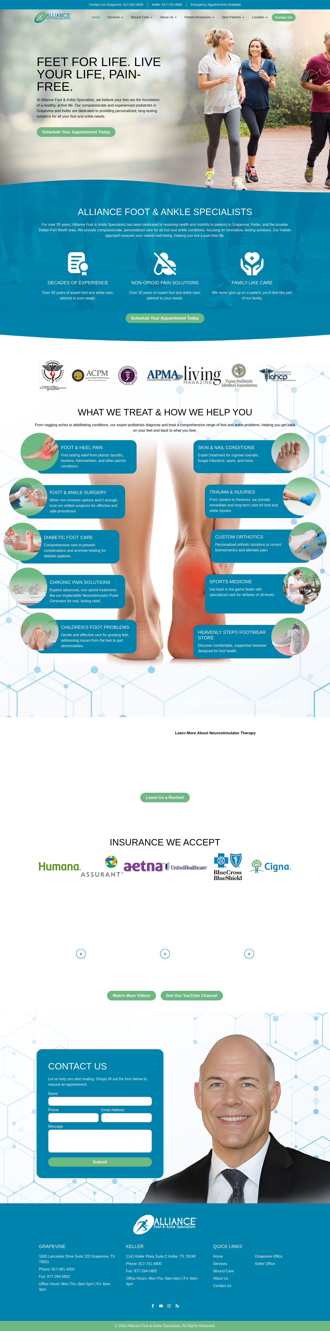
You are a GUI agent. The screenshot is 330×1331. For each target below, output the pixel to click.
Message (55, 1126)
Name (53, 1094)
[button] (81, 955)
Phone (53, 1110)
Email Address (112, 1110)
